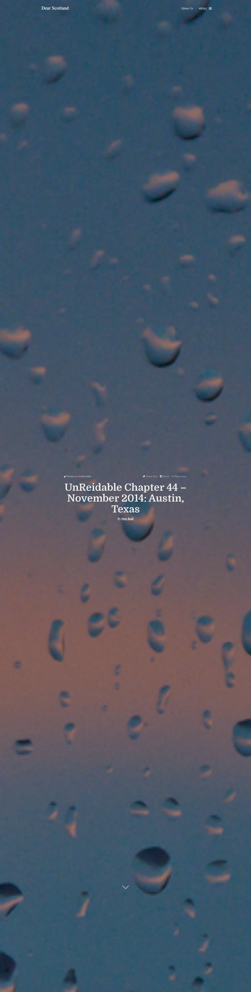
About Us (187, 8)
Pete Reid (127, 519)
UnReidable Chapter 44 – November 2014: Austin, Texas (125, 498)
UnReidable (85, 476)
